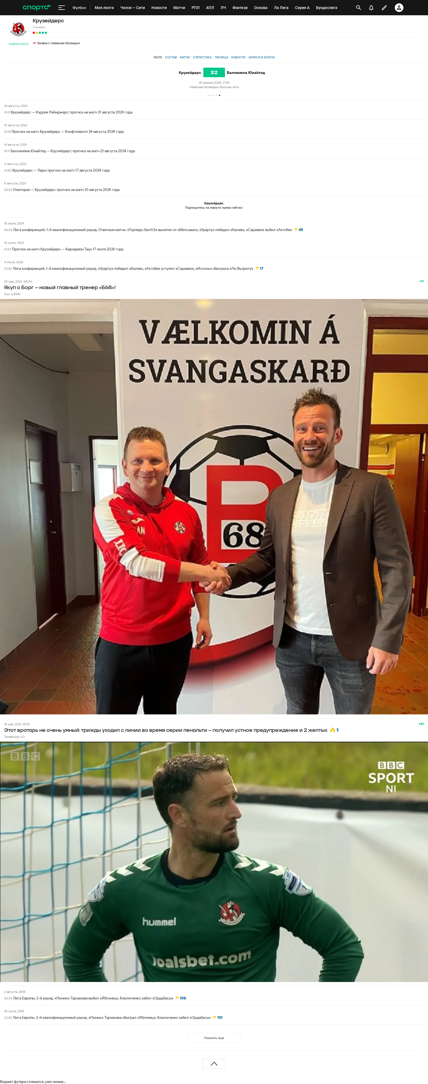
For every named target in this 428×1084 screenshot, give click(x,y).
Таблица (221, 57)
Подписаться (18, 44)
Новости (238, 57)
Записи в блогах (261, 57)
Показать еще (214, 1038)
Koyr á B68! (12, 294)
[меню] (61, 7)
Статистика (202, 57)
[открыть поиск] (358, 7)
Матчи (185, 57)
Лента (157, 57)
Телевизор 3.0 (14, 737)
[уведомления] (371, 7)
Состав (171, 57)
